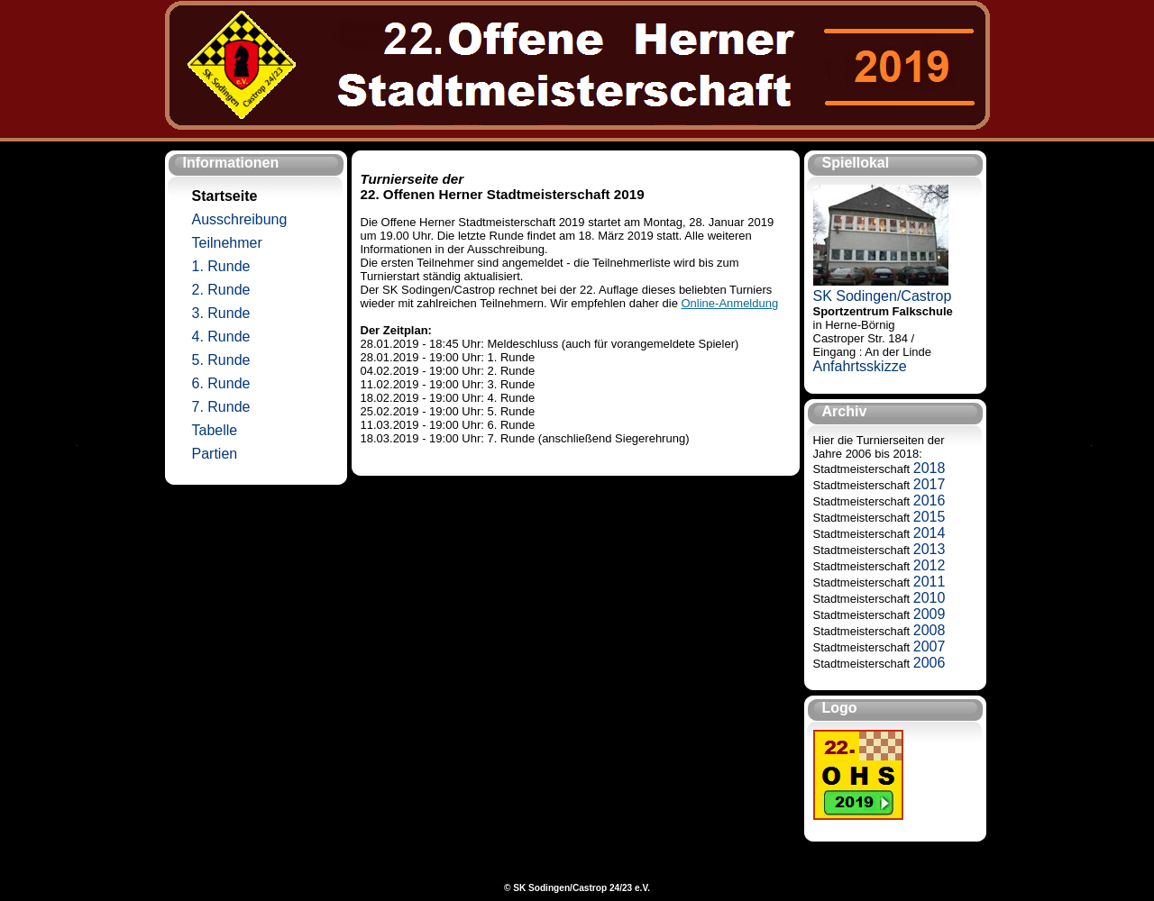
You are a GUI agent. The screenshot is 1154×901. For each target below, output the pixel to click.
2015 (929, 516)
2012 (929, 565)
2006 (929, 662)
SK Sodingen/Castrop (882, 296)
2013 (929, 549)
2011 (929, 581)
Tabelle (215, 430)
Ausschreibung (240, 219)
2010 (929, 597)
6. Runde (221, 383)
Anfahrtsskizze (860, 366)
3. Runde (221, 313)
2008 (929, 630)
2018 (929, 468)
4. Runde (221, 336)
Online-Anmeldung (730, 303)
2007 (929, 646)
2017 (929, 484)
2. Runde (221, 289)
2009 (929, 614)
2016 (929, 500)
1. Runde (221, 266)
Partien (215, 453)
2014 (929, 533)
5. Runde (221, 360)
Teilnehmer (227, 242)
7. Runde (221, 406)
